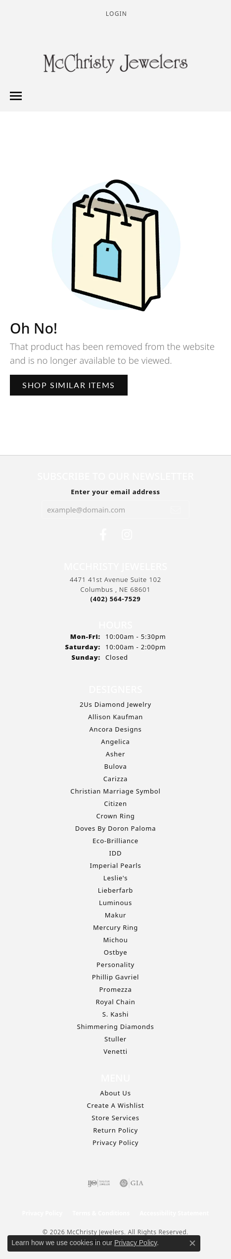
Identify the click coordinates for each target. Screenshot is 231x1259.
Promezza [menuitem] (115, 989)
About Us (115, 1092)
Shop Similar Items (68, 385)
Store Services (115, 1117)
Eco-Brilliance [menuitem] (115, 840)
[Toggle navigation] (16, 96)
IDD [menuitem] (115, 853)
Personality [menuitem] (115, 964)
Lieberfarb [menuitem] (115, 890)
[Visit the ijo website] (99, 1183)
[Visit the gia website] (131, 1183)
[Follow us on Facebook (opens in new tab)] (103, 535)
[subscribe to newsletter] (176, 509)
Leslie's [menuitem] (115, 877)
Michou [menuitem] (115, 939)
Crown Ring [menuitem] (115, 815)
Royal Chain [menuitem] (115, 1001)
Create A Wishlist (115, 1105)
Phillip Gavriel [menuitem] (115, 977)
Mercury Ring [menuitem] (115, 927)
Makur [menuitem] (115, 915)
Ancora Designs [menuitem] (115, 729)
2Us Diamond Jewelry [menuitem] (115, 704)
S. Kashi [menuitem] (115, 1014)
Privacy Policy (115, 1142)
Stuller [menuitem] (115, 1038)
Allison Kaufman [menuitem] (115, 716)
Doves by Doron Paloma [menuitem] (115, 828)
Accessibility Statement (174, 1213)
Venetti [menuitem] (115, 1051)
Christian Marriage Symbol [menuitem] (115, 791)
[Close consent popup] (192, 1243)
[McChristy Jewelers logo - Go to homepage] (115, 64)
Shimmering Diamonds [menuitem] (115, 1026)
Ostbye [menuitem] (116, 952)
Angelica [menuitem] (115, 741)
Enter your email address (115, 491)
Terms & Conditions (101, 1213)
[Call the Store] (116, 598)
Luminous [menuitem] (115, 902)
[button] (115, 13)
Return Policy (115, 1130)
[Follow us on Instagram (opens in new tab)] (127, 535)
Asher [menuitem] (115, 753)
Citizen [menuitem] (115, 803)
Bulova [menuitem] (115, 766)
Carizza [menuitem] (115, 778)
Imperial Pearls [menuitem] (115, 865)
